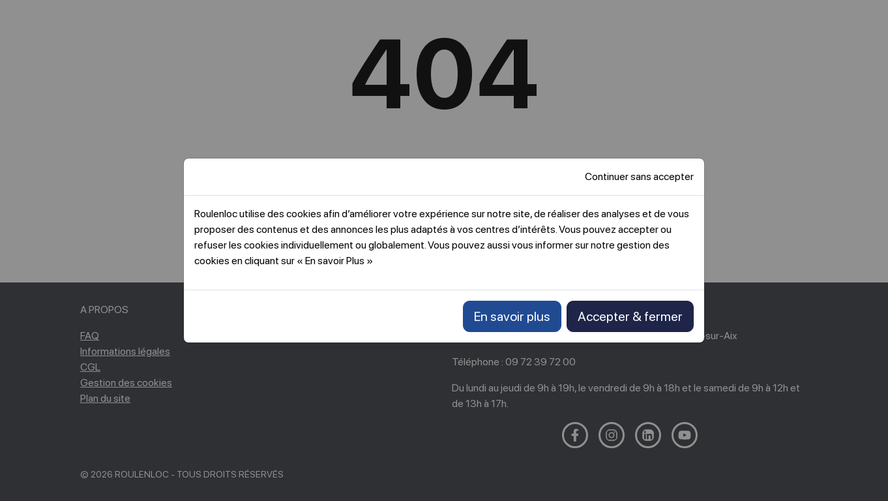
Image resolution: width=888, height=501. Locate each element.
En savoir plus (512, 316)
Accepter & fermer (630, 316)
